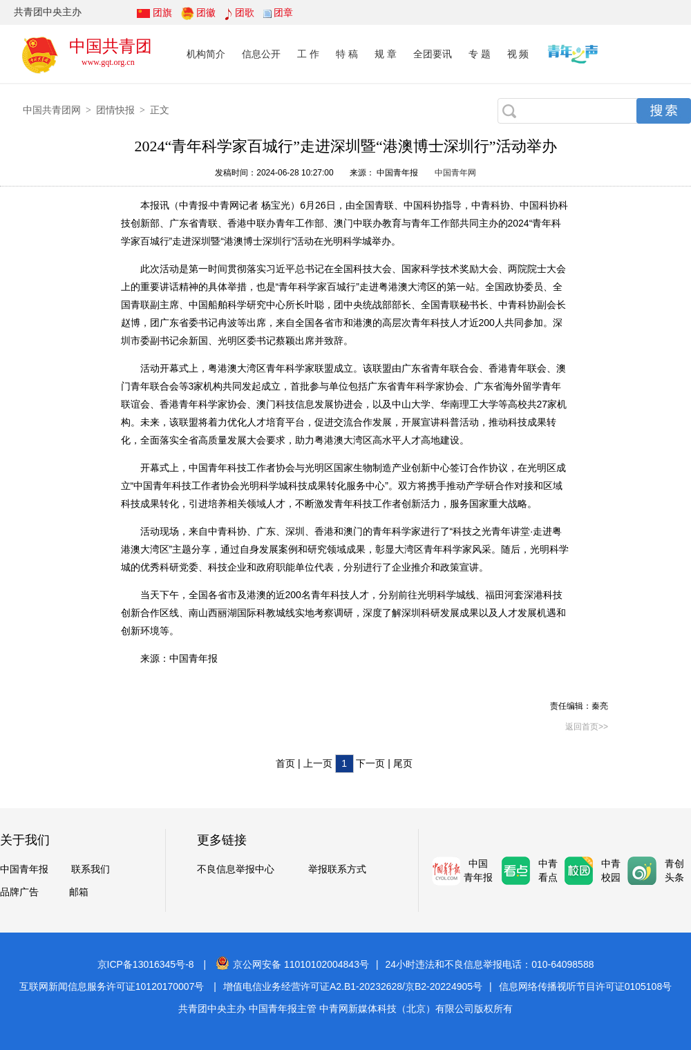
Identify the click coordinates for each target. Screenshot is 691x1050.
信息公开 (261, 53)
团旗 (162, 12)
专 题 (479, 53)
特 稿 (347, 53)
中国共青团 (110, 46)
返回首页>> (586, 727)
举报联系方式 (337, 869)
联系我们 (90, 869)
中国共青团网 (52, 109)
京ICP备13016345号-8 (145, 964)
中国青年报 (24, 869)
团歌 (244, 12)
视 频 (518, 53)
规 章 (386, 53)
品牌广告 (19, 892)
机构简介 (206, 53)
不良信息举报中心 (235, 869)
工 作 (308, 53)
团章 (283, 12)
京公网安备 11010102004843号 (292, 964)
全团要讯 (432, 53)
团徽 (206, 12)
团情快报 (115, 109)
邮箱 (78, 892)
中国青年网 (455, 173)
